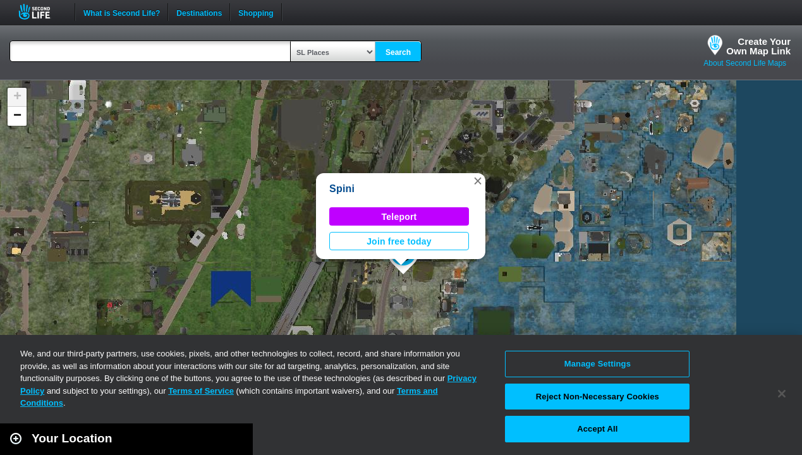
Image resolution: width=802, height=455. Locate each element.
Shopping (255, 12)
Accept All (597, 429)
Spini (342, 188)
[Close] (782, 394)
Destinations (199, 12)
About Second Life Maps (744, 63)
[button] (477, 180)
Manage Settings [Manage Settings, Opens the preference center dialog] (597, 363)
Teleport (399, 217)
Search (398, 52)
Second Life (41, 11)
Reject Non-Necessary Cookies (597, 396)
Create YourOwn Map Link (758, 46)
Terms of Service (201, 391)
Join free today (399, 241)
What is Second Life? (121, 12)
